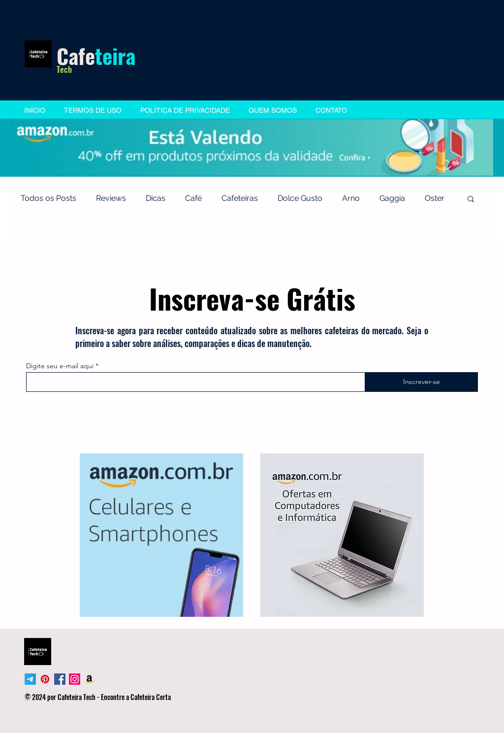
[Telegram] (30, 679)
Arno (351, 198)
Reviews (111, 198)
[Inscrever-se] (421, 382)
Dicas (155, 198)
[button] (470, 199)
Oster (434, 198)
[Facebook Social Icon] (59, 679)
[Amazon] (89, 679)
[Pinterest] (45, 679)
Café (193, 198)
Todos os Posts (48, 198)
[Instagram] (74, 679)
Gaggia (392, 198)
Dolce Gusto (300, 198)
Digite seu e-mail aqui (60, 365)
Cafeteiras (239, 198)
